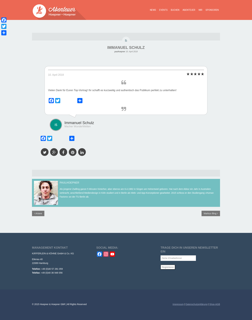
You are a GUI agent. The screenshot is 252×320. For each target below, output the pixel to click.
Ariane (38, 213)
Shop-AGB (214, 304)
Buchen (175, 10)
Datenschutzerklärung (196, 304)
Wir (200, 10)
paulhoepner (119, 51)
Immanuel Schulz (126, 47)
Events (163, 10)
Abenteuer (189, 10)
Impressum (178, 304)
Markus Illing (211, 213)
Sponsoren (212, 10)
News (153, 10)
